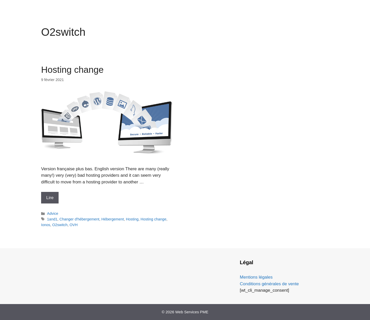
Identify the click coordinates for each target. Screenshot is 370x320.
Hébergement (112, 219)
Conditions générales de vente (269, 283)
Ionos (45, 225)
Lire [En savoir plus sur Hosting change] (49, 197)
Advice (52, 213)
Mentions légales (256, 277)
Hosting (132, 219)
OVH (74, 225)
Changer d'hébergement (79, 219)
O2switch (59, 225)
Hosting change (72, 70)
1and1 (52, 219)
